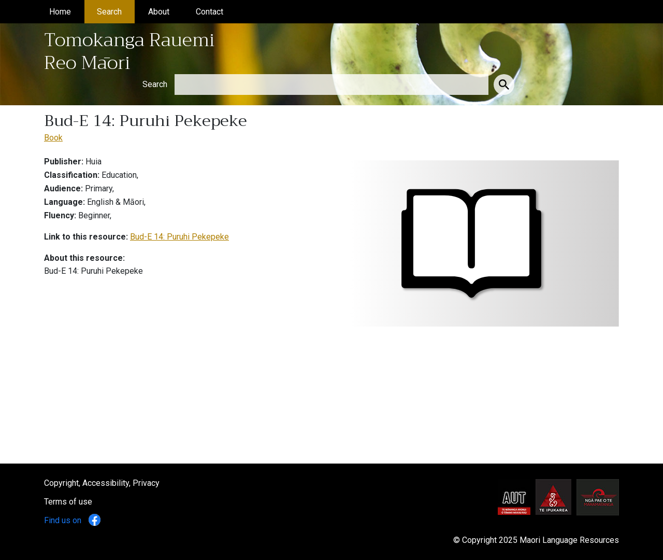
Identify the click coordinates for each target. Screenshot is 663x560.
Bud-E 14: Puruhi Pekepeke (179, 237)
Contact (216, 11)
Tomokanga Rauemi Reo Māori (129, 51)
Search (116, 11)
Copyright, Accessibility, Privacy (102, 483)
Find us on (72, 520)
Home (66, 11)
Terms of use (68, 502)
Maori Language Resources (569, 540)
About (165, 11)
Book (53, 138)
